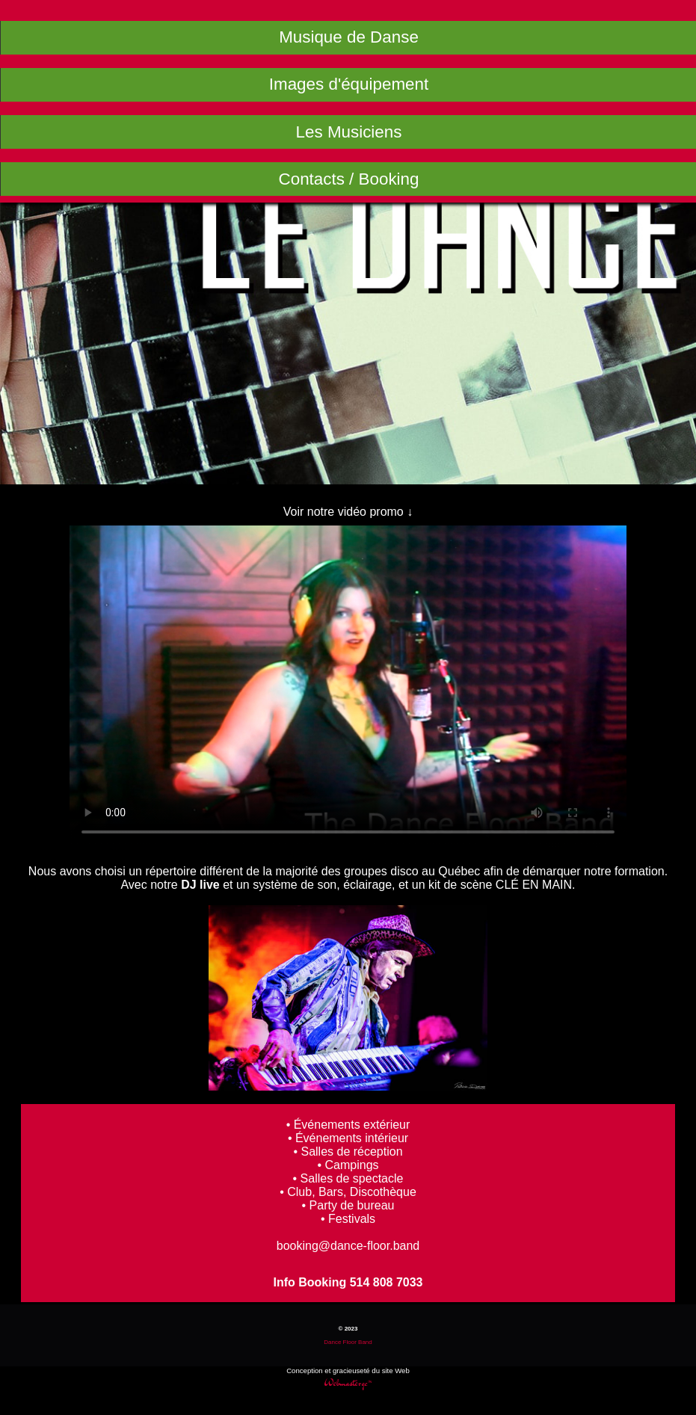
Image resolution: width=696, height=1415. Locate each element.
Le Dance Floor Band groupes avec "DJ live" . (348, 686)
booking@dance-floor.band (348, 1245)
